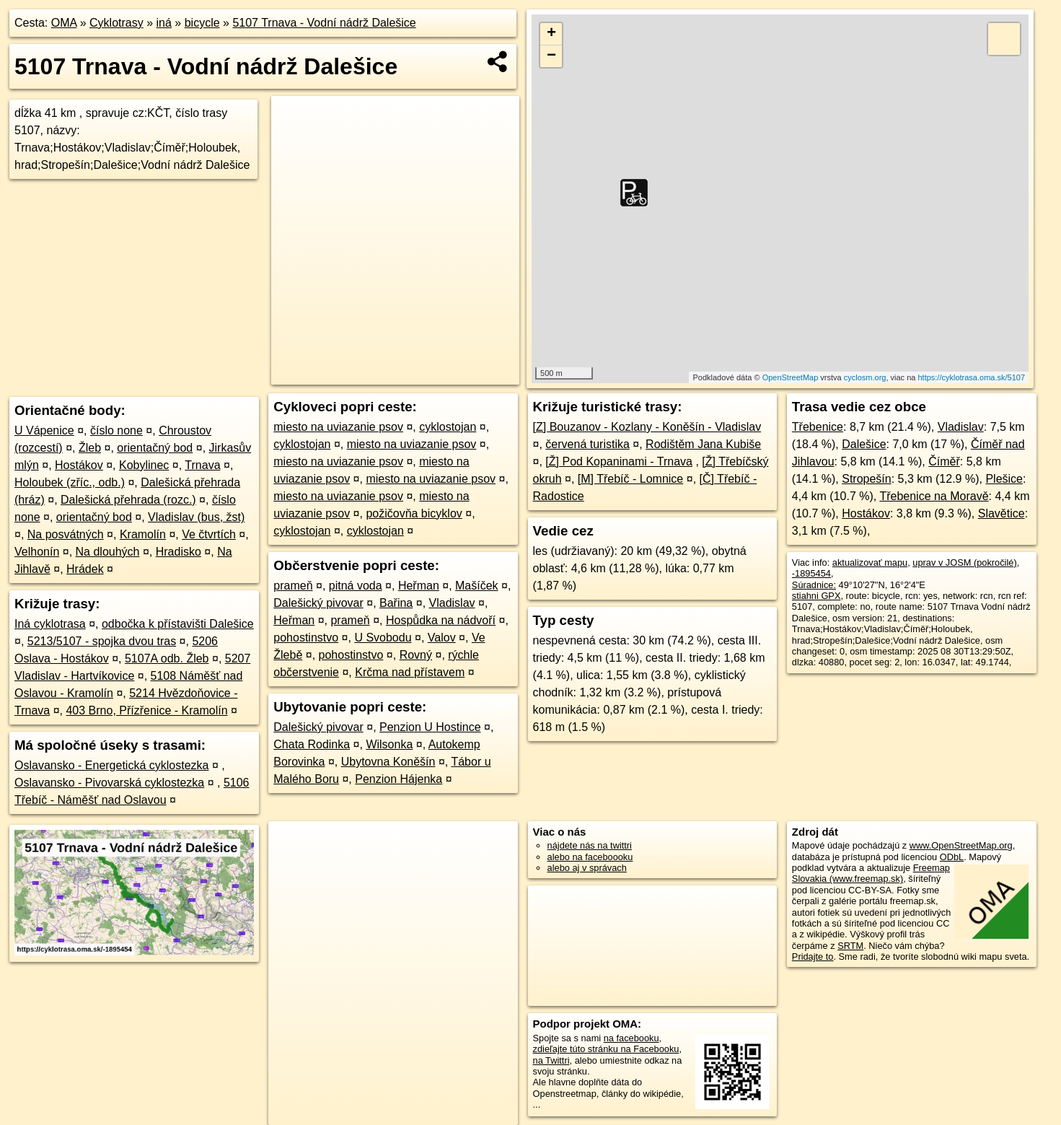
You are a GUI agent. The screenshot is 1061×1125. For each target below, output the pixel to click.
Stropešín (866, 479)
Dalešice (864, 444)
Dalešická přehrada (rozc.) (128, 500)
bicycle (202, 23)
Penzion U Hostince (430, 727)
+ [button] (551, 34)
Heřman (418, 585)
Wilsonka (389, 744)
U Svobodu (382, 637)
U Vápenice (44, 430)
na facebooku (631, 1038)
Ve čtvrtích (209, 534)
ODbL (952, 857)
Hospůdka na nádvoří (441, 620)
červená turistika (587, 444)
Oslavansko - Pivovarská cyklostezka (109, 782)
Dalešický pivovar (318, 603)
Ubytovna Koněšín (388, 762)
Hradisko (178, 552)
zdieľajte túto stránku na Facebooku (606, 1048)
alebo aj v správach (587, 867)
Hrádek (85, 569)
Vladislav (452, 603)
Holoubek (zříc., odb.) (69, 482)
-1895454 (811, 573)
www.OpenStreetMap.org (961, 845)
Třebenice (817, 427)
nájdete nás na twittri (589, 845)
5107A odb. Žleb (167, 658)
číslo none (116, 430)
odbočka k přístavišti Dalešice (178, 624)
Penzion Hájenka (398, 779)
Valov (442, 637)
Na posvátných (65, 534)
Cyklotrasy (116, 23)
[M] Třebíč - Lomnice (630, 479)
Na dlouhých (108, 552)
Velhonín (36, 552)
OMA (64, 23)
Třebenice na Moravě (933, 496)
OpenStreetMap (790, 377)
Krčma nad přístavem (410, 672)
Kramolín (143, 534)
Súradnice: (814, 584)
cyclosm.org (865, 377)
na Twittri (551, 1060)
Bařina (396, 603)
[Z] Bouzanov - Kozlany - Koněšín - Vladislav (647, 427)
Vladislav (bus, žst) (196, 517)
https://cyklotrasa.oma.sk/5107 (971, 377)
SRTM (850, 945)
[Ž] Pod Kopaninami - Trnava (618, 461)
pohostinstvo (305, 637)
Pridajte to (813, 956)
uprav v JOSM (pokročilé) (964, 562)
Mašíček (476, 585)
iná (164, 23)
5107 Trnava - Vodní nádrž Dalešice (323, 23)
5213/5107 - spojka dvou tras (101, 641)
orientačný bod (155, 448)
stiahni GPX (816, 595)
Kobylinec (144, 465)
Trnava (202, 465)
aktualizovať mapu (869, 562)
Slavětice (1001, 513)
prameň (292, 585)
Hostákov (79, 465)
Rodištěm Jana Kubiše (703, 444)
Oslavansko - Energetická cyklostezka (111, 765)
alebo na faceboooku (590, 857)
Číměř (944, 461)
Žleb (90, 448)
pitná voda (355, 585)
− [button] (551, 56)
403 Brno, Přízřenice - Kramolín (146, 710)
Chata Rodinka (311, 744)
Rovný (416, 655)
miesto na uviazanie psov (338, 427)
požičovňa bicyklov (414, 513)
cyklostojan (447, 427)
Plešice (1004, 479)
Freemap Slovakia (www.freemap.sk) (871, 873)
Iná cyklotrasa (50, 624)
